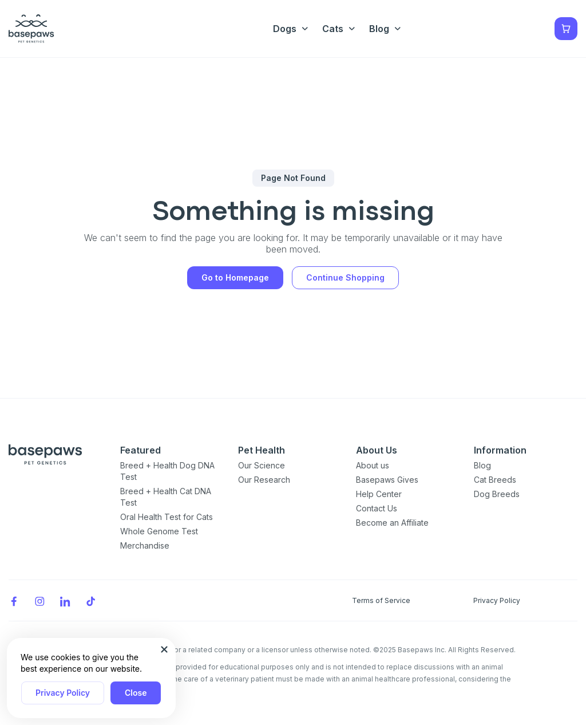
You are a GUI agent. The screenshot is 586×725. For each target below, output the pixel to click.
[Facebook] (14, 600)
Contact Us (376, 508)
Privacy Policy (62, 693)
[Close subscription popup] (164, 649)
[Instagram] (39, 600)
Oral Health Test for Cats (166, 517)
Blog (482, 465)
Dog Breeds (497, 494)
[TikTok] (91, 600)
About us (372, 465)
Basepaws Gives (387, 479)
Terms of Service (381, 600)
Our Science (261, 465)
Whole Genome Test (159, 531)
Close (135, 693)
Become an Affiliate (392, 522)
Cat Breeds (495, 479)
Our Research (264, 479)
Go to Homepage (235, 277)
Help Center (379, 494)
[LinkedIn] (65, 600)
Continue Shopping (345, 277)
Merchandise (144, 545)
